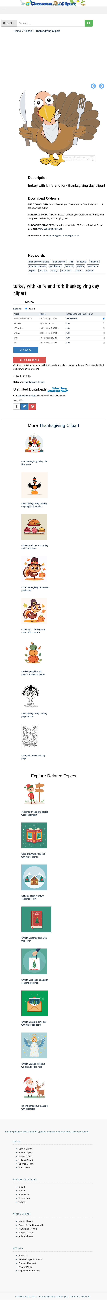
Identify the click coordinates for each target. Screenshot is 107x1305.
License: (17, 308)
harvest (69, 266)
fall (71, 261)
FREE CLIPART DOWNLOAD (23, 318)
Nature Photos (25, 1221)
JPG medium (18, 328)
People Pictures (26, 1232)
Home (17, 30)
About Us (23, 1255)
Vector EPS (18, 323)
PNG (15, 338)
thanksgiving (59, 261)
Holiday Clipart (25, 1160)
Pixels (43, 314)
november (93, 266)
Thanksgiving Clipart (48, 30)
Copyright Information (29, 1270)
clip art (89, 270)
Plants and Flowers (27, 1228)
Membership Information (30, 1259)
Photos (21, 1190)
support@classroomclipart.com (63, 235)
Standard (31, 309)
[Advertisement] (53, 55)
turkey (54, 270)
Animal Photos (25, 1236)
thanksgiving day (37, 266)
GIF (15, 343)
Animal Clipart (25, 1152)
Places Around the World (30, 1225)
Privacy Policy (25, 1267)
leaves (78, 270)
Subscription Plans (27, 395)
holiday (43, 270)
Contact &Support (27, 1263)
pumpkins (66, 270)
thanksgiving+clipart (39, 261)
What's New (24, 1167)
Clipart (28, 30)
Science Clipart (25, 1163)
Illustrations (24, 1198)
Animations (23, 1194)
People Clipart (25, 1156)
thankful (94, 261)
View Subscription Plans (50, 229)
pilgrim (80, 266)
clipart (32, 270)
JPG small (17, 333)
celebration (55, 266)
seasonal (81, 261)
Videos (21, 1202)
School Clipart (25, 1148)
